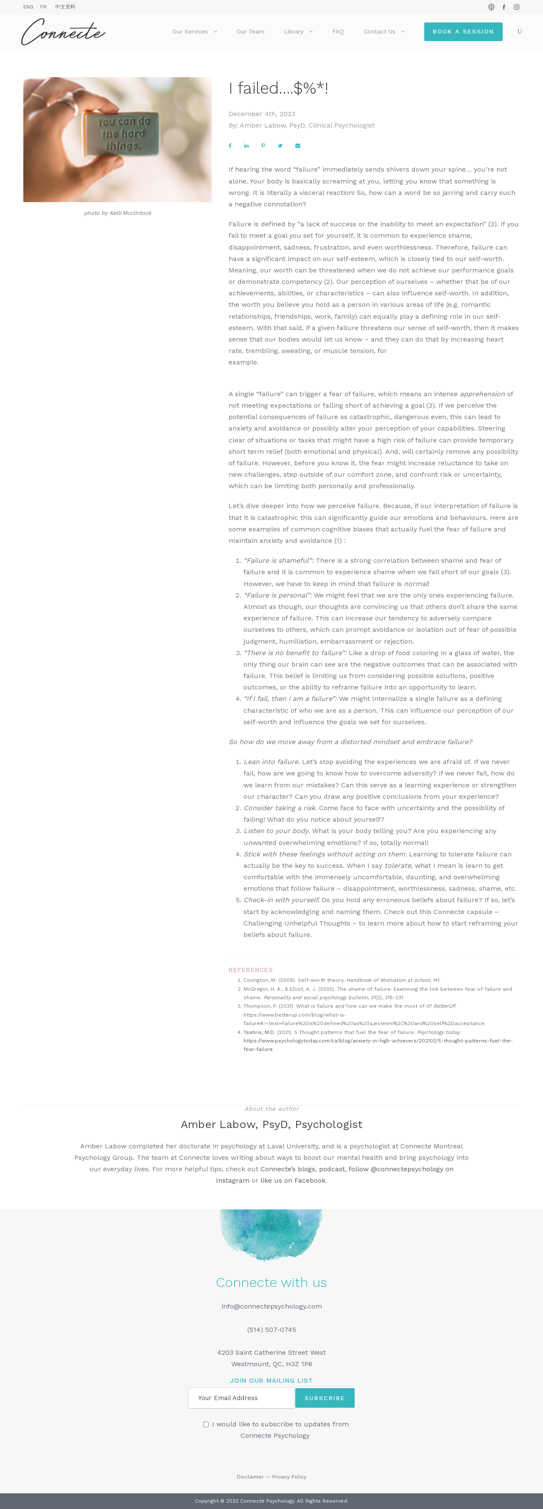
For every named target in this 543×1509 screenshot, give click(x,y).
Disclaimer (250, 1477)
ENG (28, 7)
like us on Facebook (292, 1180)
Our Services (190, 31)
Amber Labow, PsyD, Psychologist (272, 1124)
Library (293, 31)
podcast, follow (345, 1169)
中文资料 (65, 7)
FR (43, 7)
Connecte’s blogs (287, 1169)
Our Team (250, 31)
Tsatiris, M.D (259, 1032)
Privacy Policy (289, 1477)
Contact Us (379, 31)
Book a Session (463, 31)
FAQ (338, 31)
